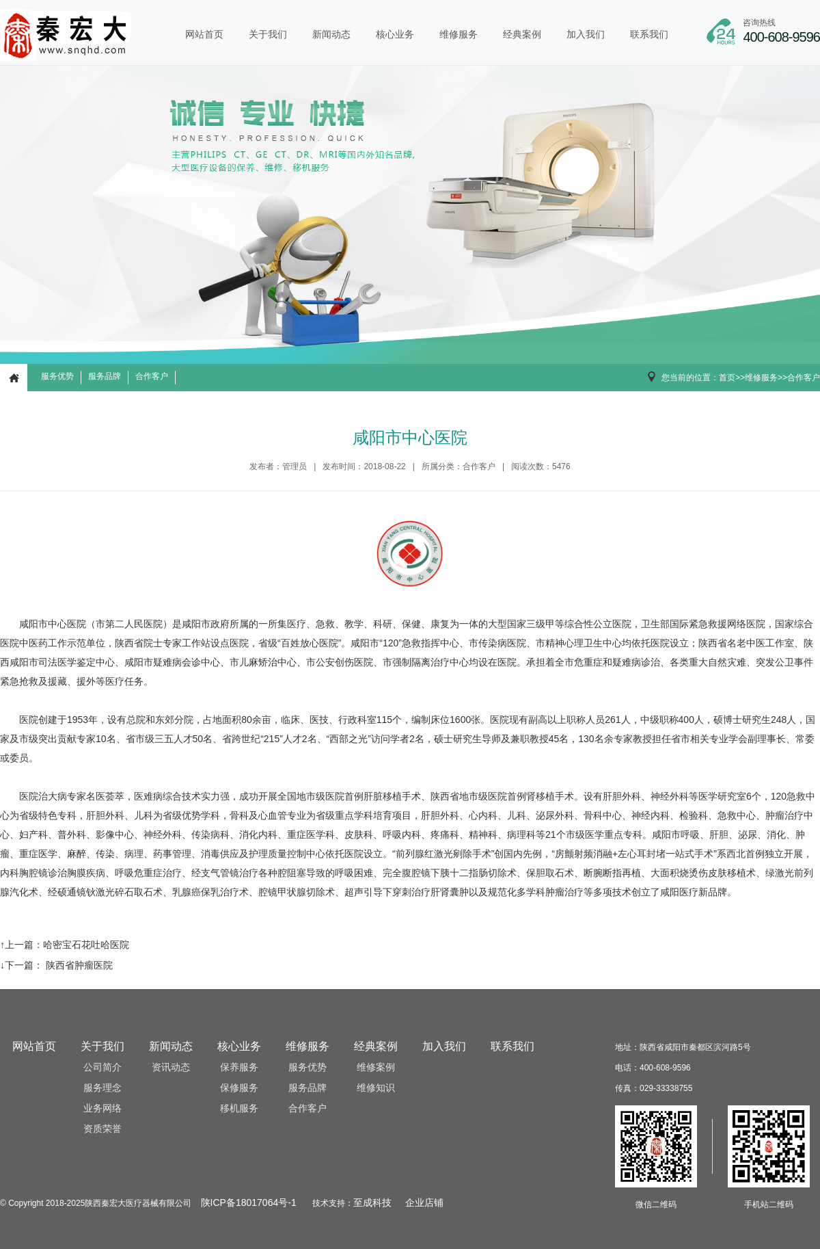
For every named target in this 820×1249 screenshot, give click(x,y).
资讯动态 (171, 1067)
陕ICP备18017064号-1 (249, 1202)
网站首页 (204, 34)
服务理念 (102, 1087)
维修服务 (458, 34)
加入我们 (585, 34)
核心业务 (395, 34)
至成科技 (372, 1202)
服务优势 (57, 376)
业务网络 (102, 1108)
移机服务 (239, 1108)
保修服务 (239, 1087)
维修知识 (376, 1087)
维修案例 (376, 1067)
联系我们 (649, 34)
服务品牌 (104, 376)
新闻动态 (331, 34)
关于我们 (268, 34)
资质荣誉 (102, 1129)
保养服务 (239, 1067)
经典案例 (522, 34)
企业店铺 (424, 1202)
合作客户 (151, 376)
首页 (727, 377)
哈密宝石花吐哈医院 (86, 944)
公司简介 (102, 1067)
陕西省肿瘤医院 (78, 965)
